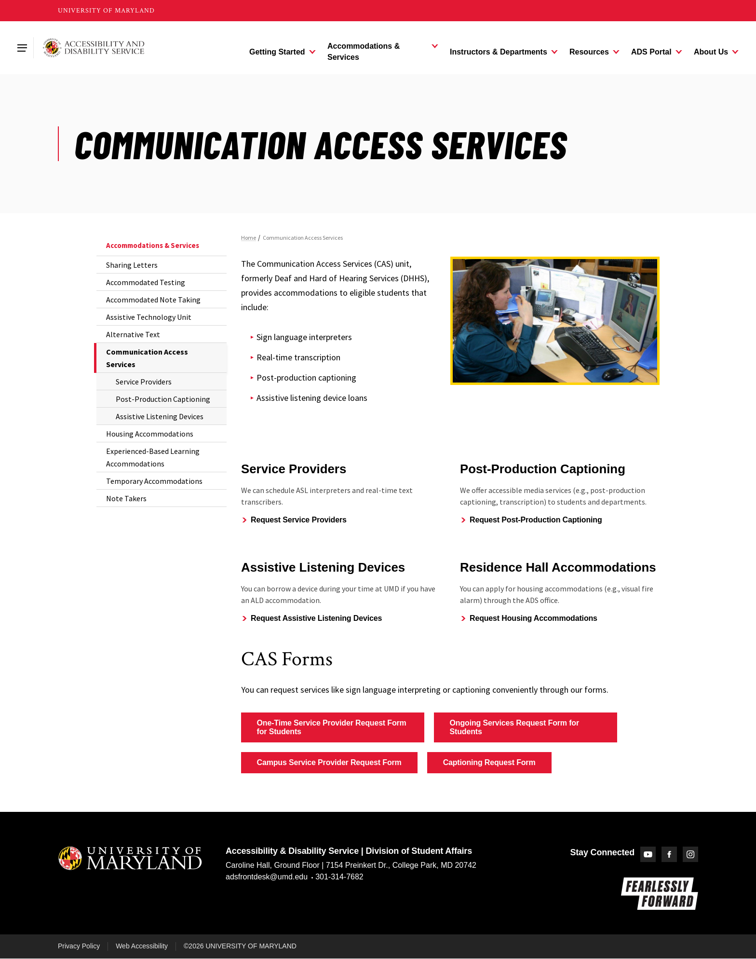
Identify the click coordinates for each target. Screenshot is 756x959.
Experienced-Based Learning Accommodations (153, 457)
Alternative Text (133, 334)
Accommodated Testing (145, 282)
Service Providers (144, 381)
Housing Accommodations (149, 433)
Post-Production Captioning (163, 399)
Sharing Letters (132, 265)
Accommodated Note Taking (153, 299)
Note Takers (126, 498)
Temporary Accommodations (154, 481)
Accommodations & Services (152, 245)
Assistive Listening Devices (159, 416)
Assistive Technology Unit (148, 317)
